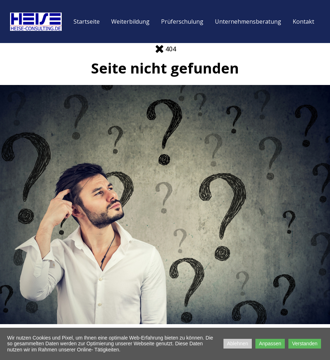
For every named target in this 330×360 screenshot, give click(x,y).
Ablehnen (237, 343)
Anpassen (270, 343)
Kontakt (303, 21)
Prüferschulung (182, 21)
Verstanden (304, 343)
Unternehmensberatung (248, 21)
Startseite (87, 21)
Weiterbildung (130, 21)
